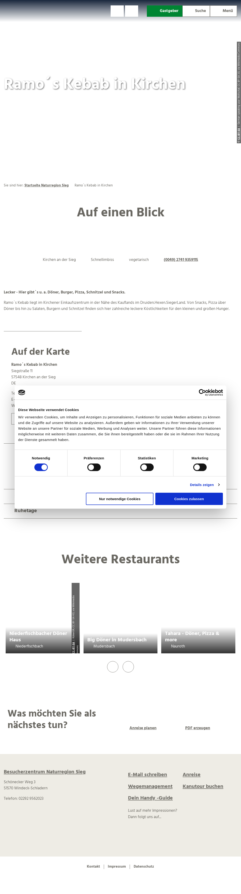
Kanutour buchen (203, 787)
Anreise (192, 775)
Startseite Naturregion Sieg (46, 185)
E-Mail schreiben (147, 775)
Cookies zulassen (189, 499)
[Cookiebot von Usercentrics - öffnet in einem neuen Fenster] (202, 392)
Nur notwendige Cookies (120, 499)
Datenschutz (144, 867)
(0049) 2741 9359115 (181, 260)
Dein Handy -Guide (150, 798)
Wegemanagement (150, 787)
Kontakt (93, 867)
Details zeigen (202, 484)
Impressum (117, 867)
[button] (117, 11)
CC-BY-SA (73, 648)
